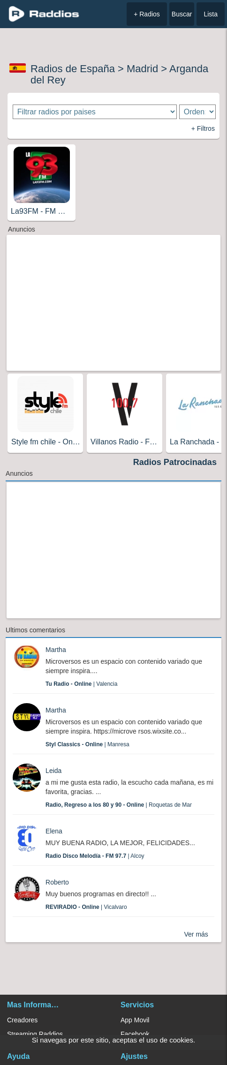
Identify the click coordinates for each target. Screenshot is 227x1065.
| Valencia (81, 684)
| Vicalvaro (86, 907)
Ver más (196, 934)
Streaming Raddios (35, 1034)
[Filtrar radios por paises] (95, 112)
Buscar (182, 14)
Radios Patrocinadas (175, 462)
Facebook (135, 1034)
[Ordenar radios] (197, 112)
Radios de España (72, 69)
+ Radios (147, 14)
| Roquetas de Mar (118, 805)
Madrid (142, 69)
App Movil (135, 1020)
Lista (211, 14)
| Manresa (87, 744)
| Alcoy (94, 856)
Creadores (22, 1020)
